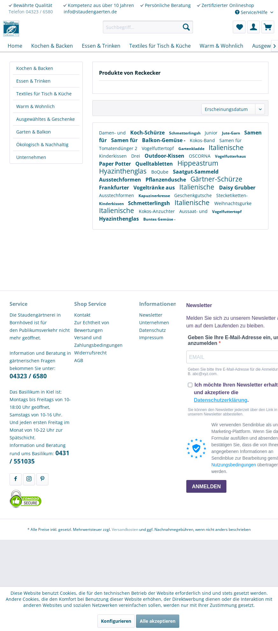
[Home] (15, 46)
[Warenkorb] (267, 27)
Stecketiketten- (232, 195)
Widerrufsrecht (90, 353)
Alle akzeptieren (157, 621)
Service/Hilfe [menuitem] (252, 12)
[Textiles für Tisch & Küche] (160, 46)
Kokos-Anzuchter (157, 211)
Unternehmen (31, 157)
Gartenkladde (191, 148)
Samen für (125, 140)
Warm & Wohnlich (35, 106)
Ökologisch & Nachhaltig (42, 144)
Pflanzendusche (166, 179)
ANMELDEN (206, 486)
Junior (212, 133)
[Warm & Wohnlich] (221, 46)
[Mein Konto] (253, 27)
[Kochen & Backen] (52, 46)
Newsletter (150, 315)
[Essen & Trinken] (101, 46)
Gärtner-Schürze (216, 179)
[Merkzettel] (239, 27)
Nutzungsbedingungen (233, 464)
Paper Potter (115, 163)
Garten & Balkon (33, 132)
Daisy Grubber (237, 187)
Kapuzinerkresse (155, 195)
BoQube (160, 172)
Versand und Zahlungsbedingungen (98, 341)
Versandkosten (125, 529)
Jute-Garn (231, 133)
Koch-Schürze (148, 132)
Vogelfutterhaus (230, 156)
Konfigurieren (116, 621)
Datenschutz (152, 330)
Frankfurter (114, 187)
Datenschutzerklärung (220, 400)
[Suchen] (186, 27)
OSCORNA (200, 156)
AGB (78, 360)
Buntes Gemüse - (159, 219)
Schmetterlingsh (185, 133)
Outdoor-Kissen (165, 155)
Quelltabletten (154, 163)
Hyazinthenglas (123, 171)
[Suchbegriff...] (148, 27)
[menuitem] (148, 27)
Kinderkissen (113, 156)
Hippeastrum (197, 163)
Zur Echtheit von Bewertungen (91, 326)
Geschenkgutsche (193, 195)
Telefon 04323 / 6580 (31, 12)
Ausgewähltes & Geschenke (45, 119)
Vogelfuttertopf (158, 148)
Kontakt (82, 315)
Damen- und (113, 133)
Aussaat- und (194, 211)
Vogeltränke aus (154, 187)
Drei (136, 156)
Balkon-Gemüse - (164, 140)
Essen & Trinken (33, 81)
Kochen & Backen (34, 68)
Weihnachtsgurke (233, 203)
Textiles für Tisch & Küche (44, 94)
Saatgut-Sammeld (195, 171)
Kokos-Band (203, 140)
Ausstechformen (120, 179)
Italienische (226, 147)
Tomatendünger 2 (119, 148)
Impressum (151, 337)
